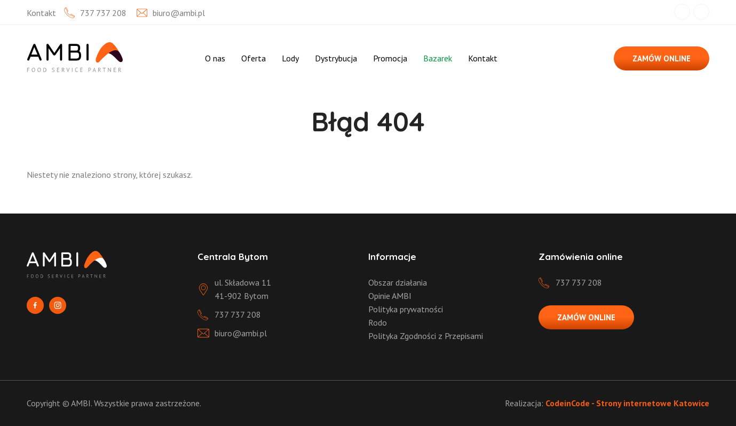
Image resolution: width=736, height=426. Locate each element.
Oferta (253, 58)
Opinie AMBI (389, 295)
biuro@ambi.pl (179, 12)
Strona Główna (180, 58)
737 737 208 (103, 12)
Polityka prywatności (405, 309)
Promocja (390, 58)
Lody (290, 58)
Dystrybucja (336, 58)
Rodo (377, 322)
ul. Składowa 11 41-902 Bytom (243, 289)
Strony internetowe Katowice (652, 403)
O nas (215, 58)
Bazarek (437, 58)
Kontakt (482, 58)
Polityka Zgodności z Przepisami (425, 335)
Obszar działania (397, 282)
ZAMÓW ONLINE (661, 58)
